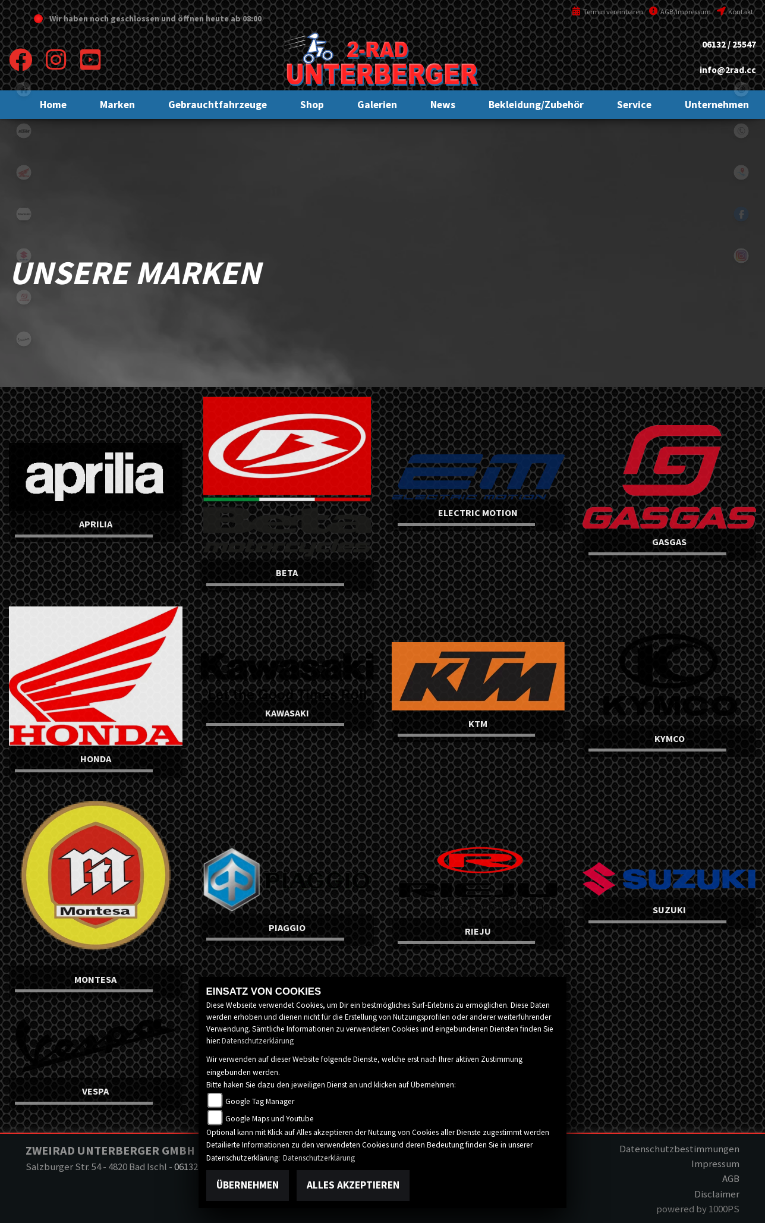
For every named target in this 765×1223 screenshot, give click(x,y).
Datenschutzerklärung (258, 1041)
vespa (24, 339)
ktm (24, 131)
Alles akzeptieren (353, 1184)
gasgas (24, 297)
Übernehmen (247, 1184)
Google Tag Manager (259, 1101)
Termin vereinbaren (607, 11)
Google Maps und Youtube (269, 1119)
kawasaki (24, 214)
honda (24, 172)
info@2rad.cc (728, 70)
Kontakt (735, 11)
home (24, 89)
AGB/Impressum (680, 11)
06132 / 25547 (729, 44)
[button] (117, 104)
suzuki (24, 255)
